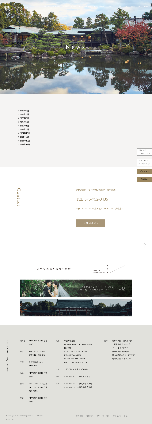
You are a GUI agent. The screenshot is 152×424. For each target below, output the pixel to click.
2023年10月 (25, 141)
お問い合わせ (90, 223)
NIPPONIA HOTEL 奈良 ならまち (77, 377)
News (146, 7)
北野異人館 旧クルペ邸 (122, 341)
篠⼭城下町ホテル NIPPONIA (123, 355)
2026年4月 (24, 114)
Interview (111, 7)
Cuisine (73, 7)
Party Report (99, 7)
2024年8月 (24, 137)
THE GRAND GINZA (37, 352)
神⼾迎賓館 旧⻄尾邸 (120, 352)
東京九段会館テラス (37, 355)
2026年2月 (24, 122)
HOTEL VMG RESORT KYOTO (76, 362)
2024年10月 (25, 133)
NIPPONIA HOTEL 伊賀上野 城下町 (78, 384)
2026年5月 (24, 111)
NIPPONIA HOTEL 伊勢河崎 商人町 (78, 387)
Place (65, 7)
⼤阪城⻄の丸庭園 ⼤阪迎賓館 (76, 369)
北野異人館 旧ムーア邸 (121, 344)
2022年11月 (25, 144)
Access (132, 7)
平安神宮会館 (69, 341)
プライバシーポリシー (122, 416)
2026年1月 (24, 126)
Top (44, 7)
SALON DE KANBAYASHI (74, 359)
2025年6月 (24, 129)
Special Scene (54, 7)
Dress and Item (84, 7)
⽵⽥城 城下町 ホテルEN (122, 359)
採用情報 (90, 416)
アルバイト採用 (103, 416)
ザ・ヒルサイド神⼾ (120, 348)
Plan (119, 7)
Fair (125, 7)
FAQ (140, 7)
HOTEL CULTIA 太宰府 (38, 384)
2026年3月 (24, 118)
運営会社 (79, 416)
